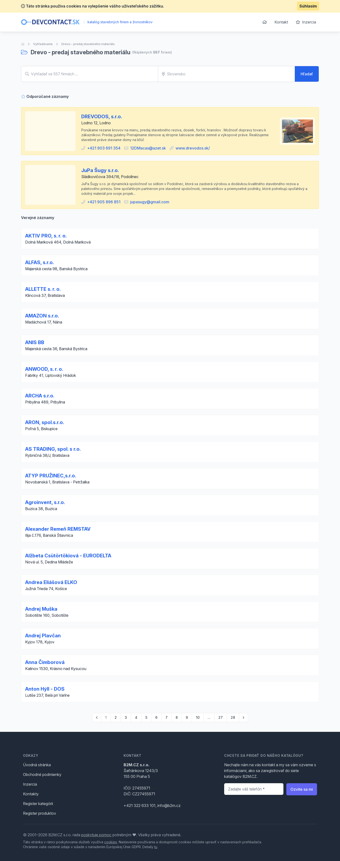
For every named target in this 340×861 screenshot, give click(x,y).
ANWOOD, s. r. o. (44, 369)
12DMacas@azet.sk (148, 148)
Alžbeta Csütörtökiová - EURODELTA (68, 556)
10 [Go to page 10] (198, 717)
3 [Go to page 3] (126, 717)
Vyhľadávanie (43, 44)
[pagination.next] (243, 717)
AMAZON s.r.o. (42, 316)
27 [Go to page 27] (220, 717)
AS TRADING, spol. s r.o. (53, 449)
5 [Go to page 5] (146, 717)
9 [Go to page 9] (187, 717)
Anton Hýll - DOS (45, 689)
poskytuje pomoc (96, 834)
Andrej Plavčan (43, 636)
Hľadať (307, 73)
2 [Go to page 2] (116, 717)
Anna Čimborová (45, 662)
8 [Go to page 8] (177, 717)
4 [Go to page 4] (136, 717)
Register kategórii (38, 803)
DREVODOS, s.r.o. (101, 116)
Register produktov (39, 813)
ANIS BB (34, 342)
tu (155, 847)
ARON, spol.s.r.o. (44, 422)
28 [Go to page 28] (233, 717)
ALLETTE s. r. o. (43, 289)
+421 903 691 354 (103, 148)
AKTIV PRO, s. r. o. (46, 236)
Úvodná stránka (37, 764)
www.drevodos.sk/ (193, 148)
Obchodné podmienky (42, 774)
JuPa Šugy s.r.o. (100, 170)
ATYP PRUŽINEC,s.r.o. (50, 476)
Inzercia (306, 22)
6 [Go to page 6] (156, 717)
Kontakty (31, 793)
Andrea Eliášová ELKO (51, 582)
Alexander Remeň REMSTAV (58, 529)
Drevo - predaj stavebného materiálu (88, 44)
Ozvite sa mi (301, 789)
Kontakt (281, 22)
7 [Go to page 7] (166, 717)
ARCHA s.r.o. (39, 396)
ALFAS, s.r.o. (39, 262)
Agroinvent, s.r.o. (45, 502)
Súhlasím (308, 6)
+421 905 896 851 (103, 201)
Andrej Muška (41, 609)
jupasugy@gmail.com (149, 201)
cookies (110, 842)
